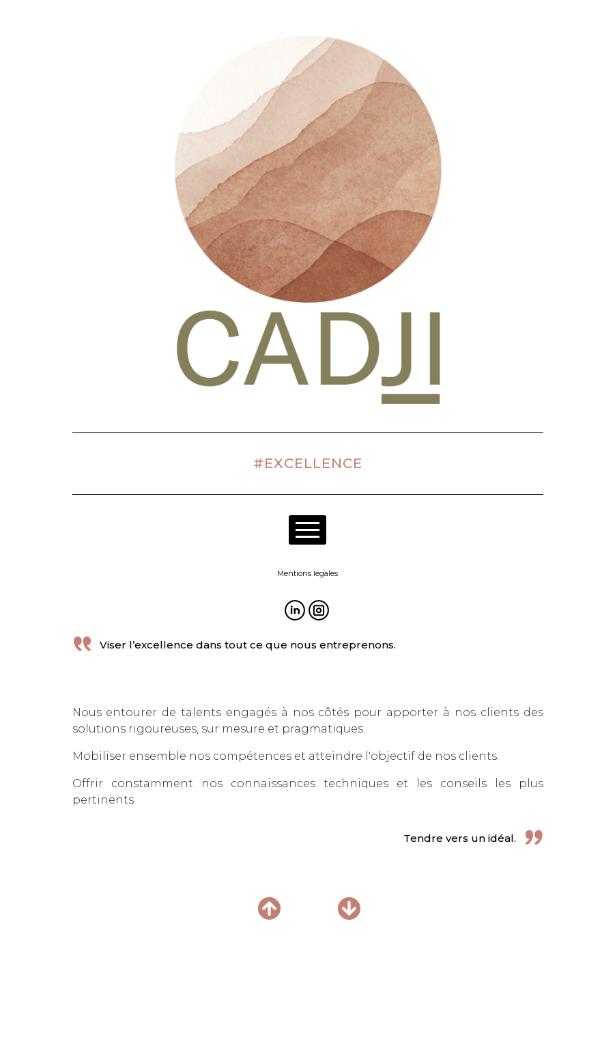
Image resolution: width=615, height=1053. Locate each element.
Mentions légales (307, 573)
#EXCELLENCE (307, 463)
